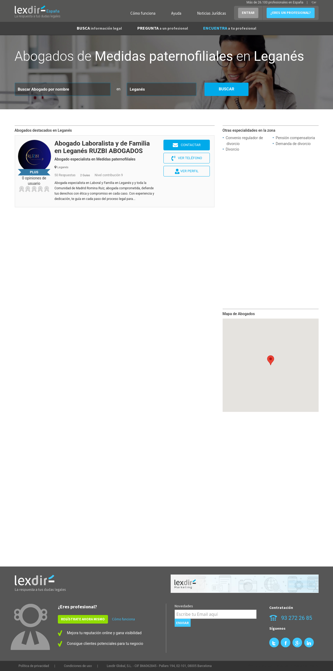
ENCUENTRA (229, 28)
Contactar (186, 145)
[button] (270, 360)
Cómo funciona (142, 13)
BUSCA (99, 28)
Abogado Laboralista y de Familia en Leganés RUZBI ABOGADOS (102, 147)
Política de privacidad (34, 666)
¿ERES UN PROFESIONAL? (290, 12)
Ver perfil (186, 171)
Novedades (184, 606)
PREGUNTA (162, 28)
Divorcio (232, 149)
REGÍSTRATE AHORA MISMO (83, 619)
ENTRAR (248, 12)
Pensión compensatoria (295, 138)
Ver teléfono (186, 158)
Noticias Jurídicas (211, 13)
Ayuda (176, 13)
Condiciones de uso (78, 666)
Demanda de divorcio (293, 144)
